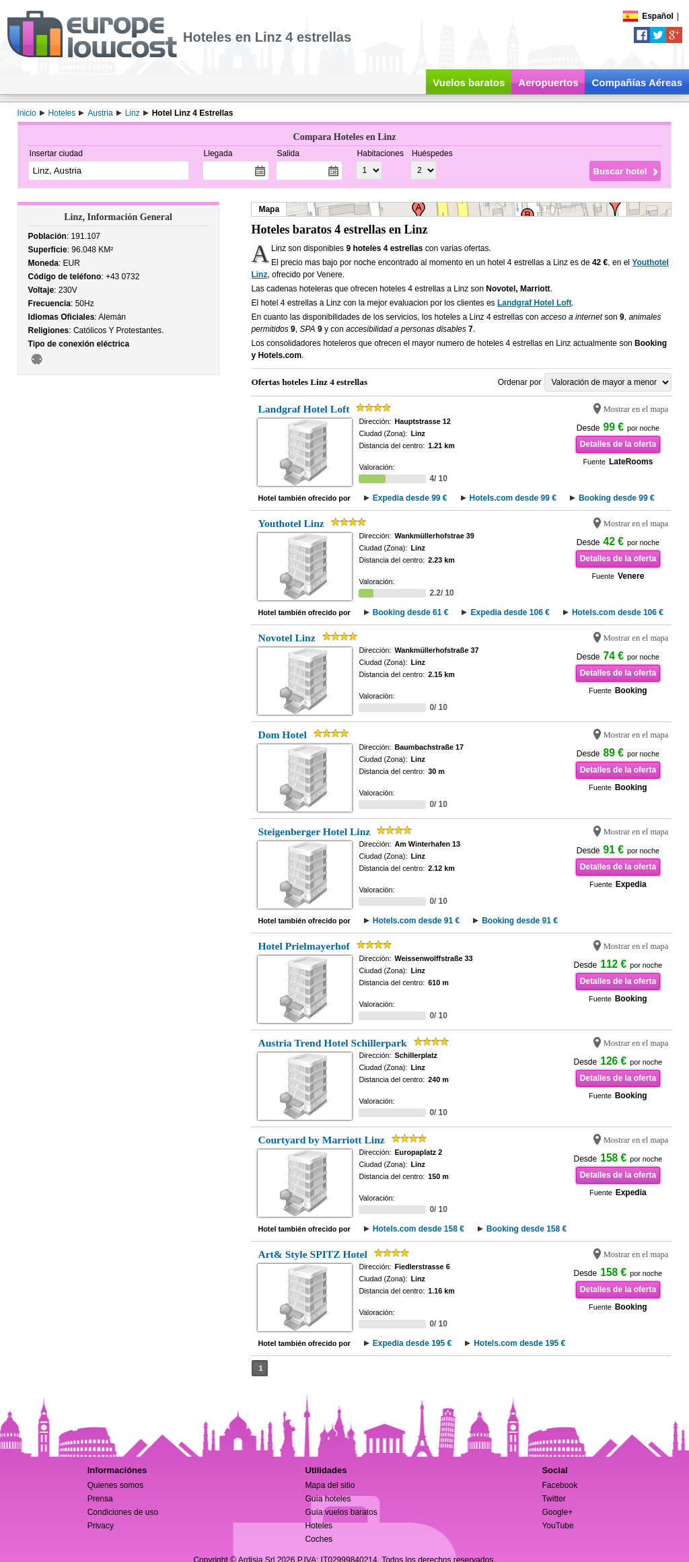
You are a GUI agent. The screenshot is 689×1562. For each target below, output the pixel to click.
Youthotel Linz (291, 523)
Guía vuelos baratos (341, 1512)
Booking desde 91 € (520, 920)
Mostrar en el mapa (636, 409)
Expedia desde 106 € (509, 612)
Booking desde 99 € (617, 498)
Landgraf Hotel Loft (534, 303)
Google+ (557, 1512)
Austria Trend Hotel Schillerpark (332, 1043)
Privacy (100, 1525)
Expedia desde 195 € (412, 1343)
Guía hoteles (328, 1498)
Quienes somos (115, 1485)
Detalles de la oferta (618, 444)
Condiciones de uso (122, 1512)
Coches (318, 1539)
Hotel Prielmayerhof (303, 946)
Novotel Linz (286, 637)
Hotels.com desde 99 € (513, 498)
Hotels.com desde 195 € (519, 1343)
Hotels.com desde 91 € (416, 920)
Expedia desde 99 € (410, 498)
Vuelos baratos (469, 82)
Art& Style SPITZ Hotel (312, 1254)
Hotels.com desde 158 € (418, 1229)
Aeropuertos (548, 82)
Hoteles (318, 1525)
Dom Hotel (282, 734)
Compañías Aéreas (636, 82)
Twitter (553, 1498)
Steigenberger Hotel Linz (314, 831)
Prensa (100, 1498)
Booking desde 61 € (411, 612)
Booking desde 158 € (526, 1229)
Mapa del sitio (330, 1485)
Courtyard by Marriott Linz (321, 1139)
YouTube (557, 1525)
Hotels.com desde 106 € (617, 612)
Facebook (559, 1485)
